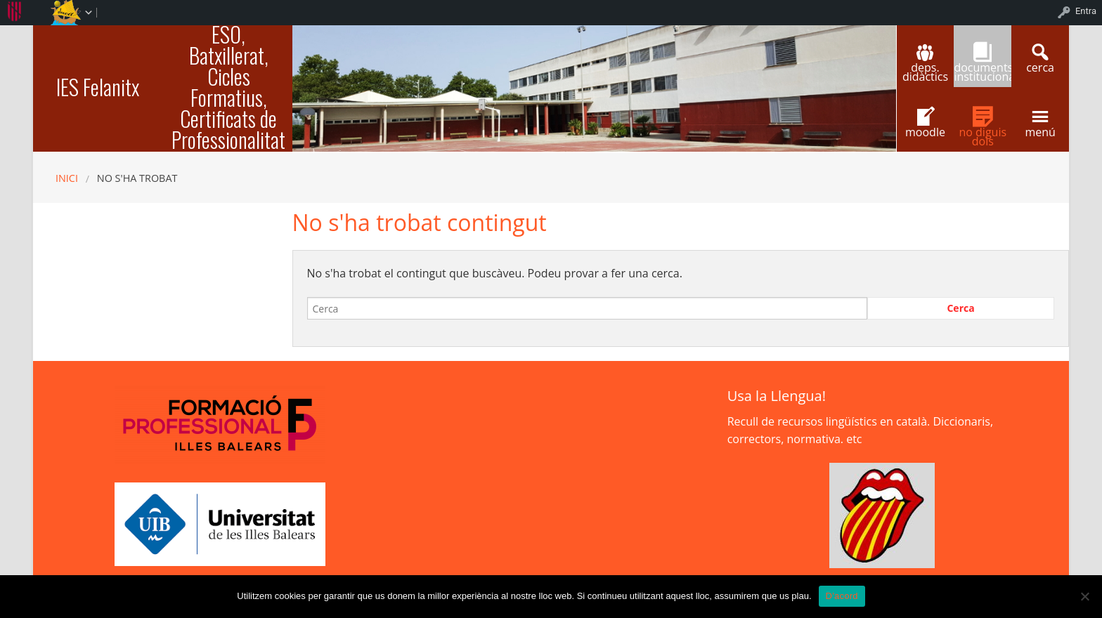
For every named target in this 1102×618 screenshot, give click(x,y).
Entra (1085, 11)
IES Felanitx (97, 87)
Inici (67, 178)
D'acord (842, 596)
